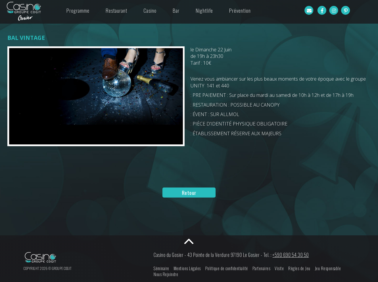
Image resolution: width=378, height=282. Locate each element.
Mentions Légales (187, 268)
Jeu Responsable (328, 268)
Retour (189, 192)
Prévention (240, 10)
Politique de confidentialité (226, 268)
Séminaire (161, 268)
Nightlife (204, 10)
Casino (150, 10)
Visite (279, 268)
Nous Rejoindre (166, 274)
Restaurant (116, 10)
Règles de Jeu (299, 268)
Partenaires (261, 268)
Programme (77, 10)
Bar (176, 10)
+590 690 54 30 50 (291, 254)
